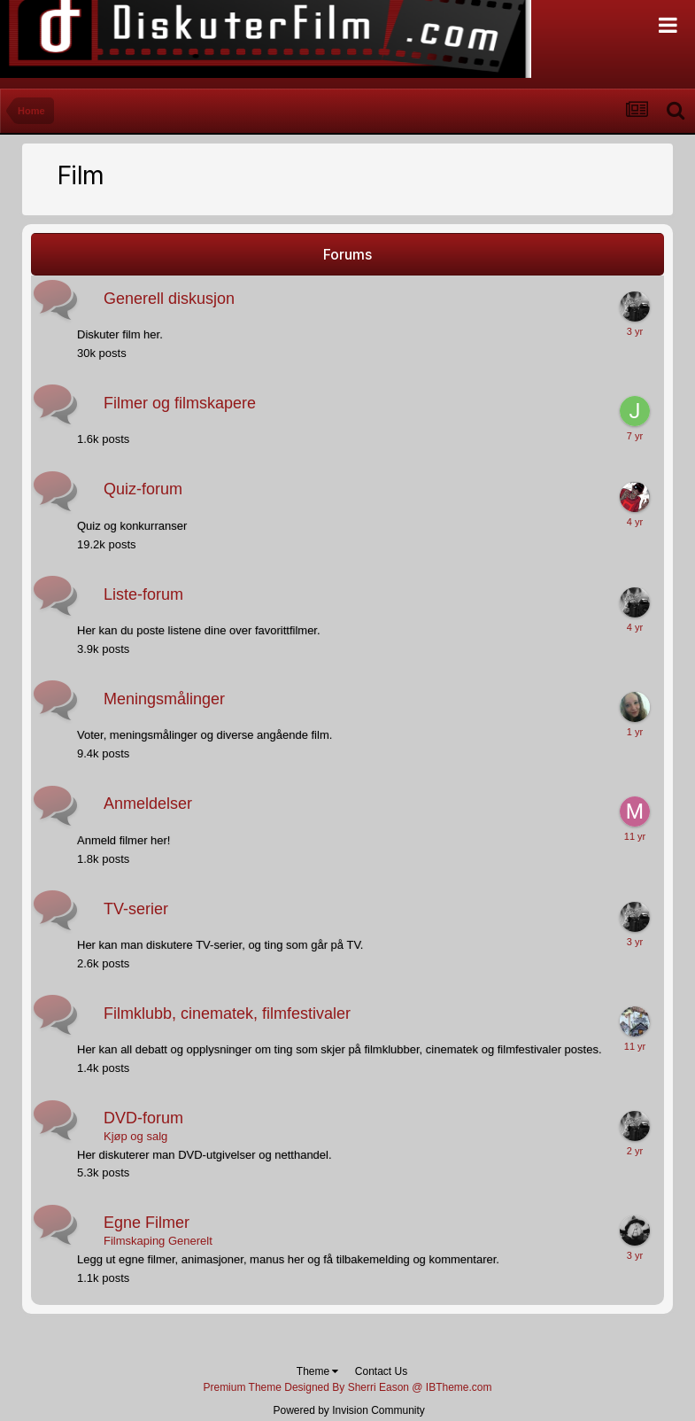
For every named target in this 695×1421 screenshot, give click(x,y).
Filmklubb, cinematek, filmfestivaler (227, 1013)
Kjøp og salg (135, 1136)
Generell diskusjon (169, 298)
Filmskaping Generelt (158, 1240)
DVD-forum (143, 1118)
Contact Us (381, 1371)
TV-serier (136, 909)
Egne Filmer (146, 1222)
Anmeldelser (148, 803)
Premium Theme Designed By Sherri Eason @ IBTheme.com (347, 1387)
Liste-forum (143, 594)
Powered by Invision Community (348, 1410)
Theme (318, 1371)
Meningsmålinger (164, 699)
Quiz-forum (143, 489)
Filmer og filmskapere (180, 403)
